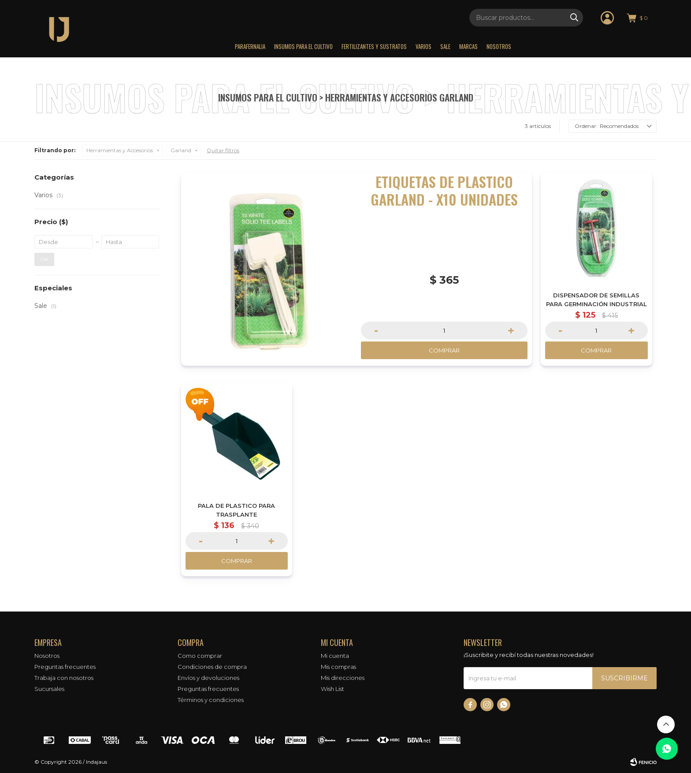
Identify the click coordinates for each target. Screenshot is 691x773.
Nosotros (499, 46)
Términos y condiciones (211, 699)
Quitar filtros (223, 150)
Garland (181, 150)
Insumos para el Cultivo (303, 46)
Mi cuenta (335, 655)
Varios (423, 46)
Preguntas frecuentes (65, 666)
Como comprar (200, 655)
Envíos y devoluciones (208, 677)
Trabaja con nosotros (63, 677)
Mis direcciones (342, 677)
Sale (445, 46)
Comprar (444, 350)
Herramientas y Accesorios (119, 150)
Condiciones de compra (212, 666)
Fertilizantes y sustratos (374, 46)
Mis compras (338, 666)
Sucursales (49, 688)
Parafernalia (250, 46)
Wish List (332, 688)
